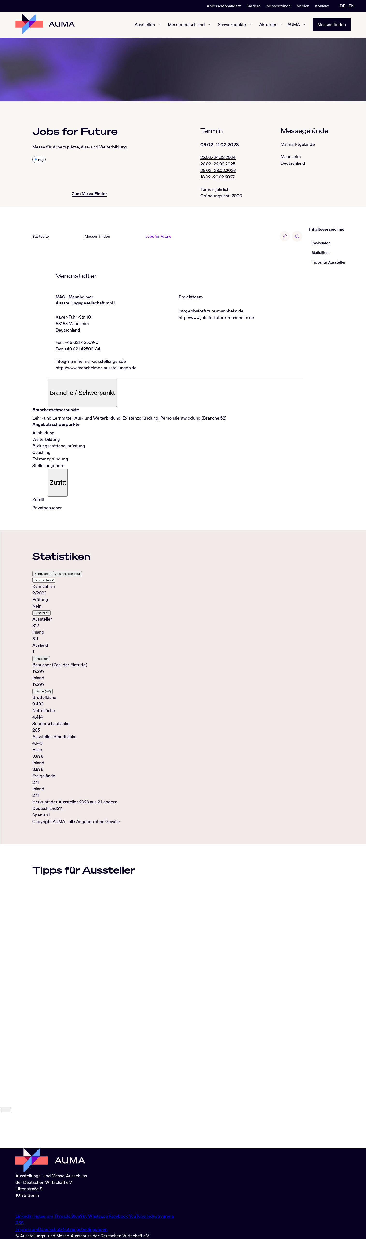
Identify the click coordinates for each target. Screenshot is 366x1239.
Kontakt (322, 5)
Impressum (26, 1229)
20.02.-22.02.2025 (217, 164)
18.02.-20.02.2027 (217, 177)
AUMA (293, 25)
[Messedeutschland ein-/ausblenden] (209, 25)
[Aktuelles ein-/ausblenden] (282, 25)
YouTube (137, 1216)
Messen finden (331, 25)
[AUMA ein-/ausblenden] (304, 25)
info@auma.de (29, 1206)
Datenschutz (50, 1229)
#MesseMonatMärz (224, 5)
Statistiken (321, 252)
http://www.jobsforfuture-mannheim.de (216, 317)
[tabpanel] (167, 691)
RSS (19, 1222)
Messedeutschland (186, 25)
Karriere (254, 5)
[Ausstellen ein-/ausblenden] (159, 25)
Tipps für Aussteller (329, 262)
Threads (62, 1216)
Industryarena (160, 1216)
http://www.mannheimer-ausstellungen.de (96, 368)
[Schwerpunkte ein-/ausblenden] (250, 25)
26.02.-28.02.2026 (218, 170)
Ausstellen (145, 25)
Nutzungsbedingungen (84, 1229)
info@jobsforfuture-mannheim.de (211, 311)
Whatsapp (98, 1216)
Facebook (119, 1216)
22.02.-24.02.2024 (218, 157)
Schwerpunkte (232, 25)
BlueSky (79, 1216)
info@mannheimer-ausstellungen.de (91, 361)
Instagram (43, 1216)
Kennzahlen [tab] (42, 574)
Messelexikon (278, 5)
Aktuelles (268, 25)
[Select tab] (43, 580)
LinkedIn (24, 1216)
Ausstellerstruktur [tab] (67, 574)
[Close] (5, 1145)
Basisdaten (321, 243)
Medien (302, 5)
